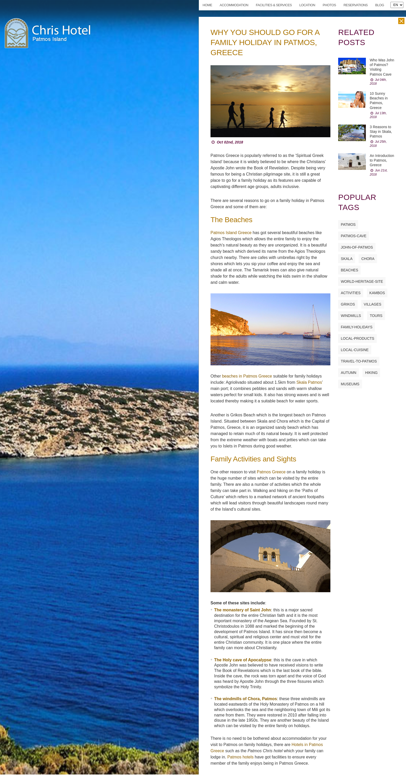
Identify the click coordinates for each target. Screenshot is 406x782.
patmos (348, 224)
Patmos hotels (240, 757)
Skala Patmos (309, 382)
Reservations (356, 5)
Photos (329, 5)
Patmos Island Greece (231, 232)
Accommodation (234, 5)
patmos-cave (353, 236)
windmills (351, 316)
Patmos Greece (271, 472)
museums (350, 384)
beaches (349, 270)
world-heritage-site (362, 281)
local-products (357, 338)
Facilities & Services (274, 5)
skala (346, 259)
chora (367, 259)
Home (207, 5)
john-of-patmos (357, 247)
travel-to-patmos (359, 361)
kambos (377, 293)
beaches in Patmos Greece (247, 376)
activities (350, 293)
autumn (348, 373)
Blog (379, 5)
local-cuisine (354, 350)
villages (372, 304)
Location (307, 5)
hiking (371, 373)
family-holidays (356, 327)
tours (376, 316)
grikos (348, 304)
